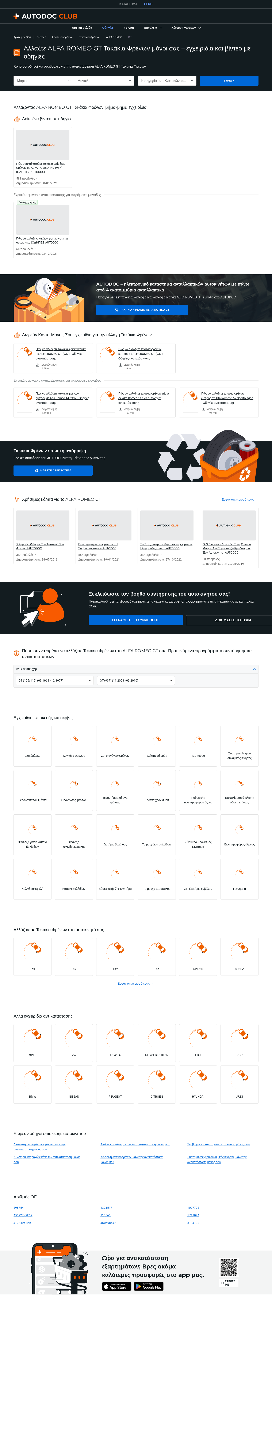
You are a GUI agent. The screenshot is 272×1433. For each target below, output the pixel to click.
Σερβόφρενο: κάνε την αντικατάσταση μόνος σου (218, 1144)
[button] (153, 28)
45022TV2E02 (23, 1215)
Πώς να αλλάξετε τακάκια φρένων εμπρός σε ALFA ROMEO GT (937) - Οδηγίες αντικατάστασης (141, 353)
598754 (19, 1208)
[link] (82, 28)
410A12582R (22, 1223)
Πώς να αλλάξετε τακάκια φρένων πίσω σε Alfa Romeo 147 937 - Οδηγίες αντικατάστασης (143, 398)
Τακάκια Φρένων (89, 37)
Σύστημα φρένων (62, 37)
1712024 (193, 1215)
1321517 (106, 1208)
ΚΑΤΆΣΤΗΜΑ (128, 4)
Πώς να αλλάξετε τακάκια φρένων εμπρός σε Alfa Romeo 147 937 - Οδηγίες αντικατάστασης (62, 398)
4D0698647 (108, 1223)
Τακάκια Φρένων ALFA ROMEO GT (129, 309)
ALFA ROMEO (114, 37)
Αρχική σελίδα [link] (22, 37)
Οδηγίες (41, 37)
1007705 (193, 1208)
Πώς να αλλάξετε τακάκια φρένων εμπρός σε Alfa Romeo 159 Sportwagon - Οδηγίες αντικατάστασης (227, 398)
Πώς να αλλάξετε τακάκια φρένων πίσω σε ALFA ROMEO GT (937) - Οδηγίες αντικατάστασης (61, 353)
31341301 (194, 1223)
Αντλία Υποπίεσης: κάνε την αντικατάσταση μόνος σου (135, 1144)
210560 (105, 1215)
